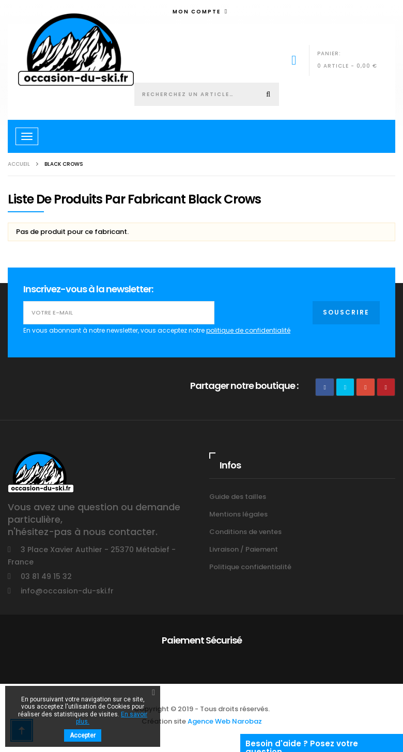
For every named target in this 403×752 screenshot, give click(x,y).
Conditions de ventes (245, 532)
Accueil (19, 164)
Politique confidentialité (250, 567)
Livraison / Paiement (243, 549)
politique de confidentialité (248, 330)
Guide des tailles (237, 497)
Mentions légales (238, 514)
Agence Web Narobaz (225, 721)
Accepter (83, 735)
